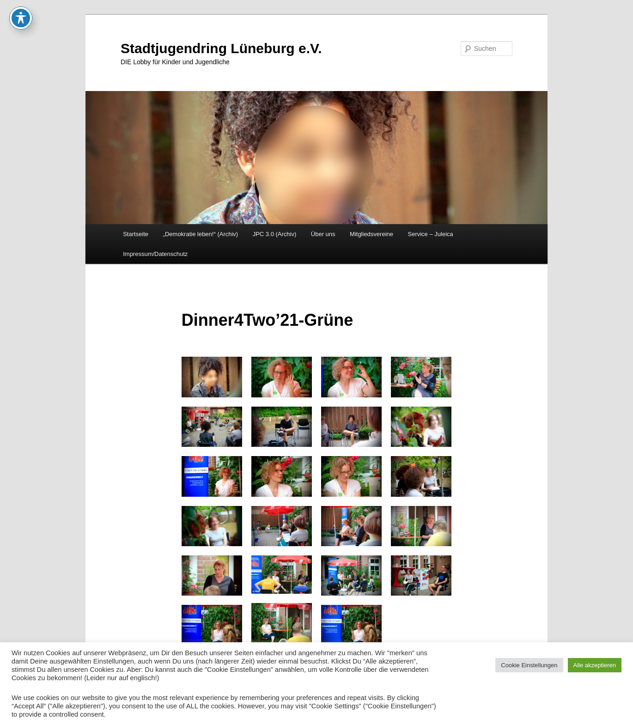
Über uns (323, 234)
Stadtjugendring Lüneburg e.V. (221, 48)
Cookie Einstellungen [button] (529, 665)
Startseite (135, 234)
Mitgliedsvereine (371, 234)
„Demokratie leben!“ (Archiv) (200, 234)
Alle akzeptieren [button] (594, 665)
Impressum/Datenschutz (155, 253)
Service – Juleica (430, 234)
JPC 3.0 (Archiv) (275, 234)
